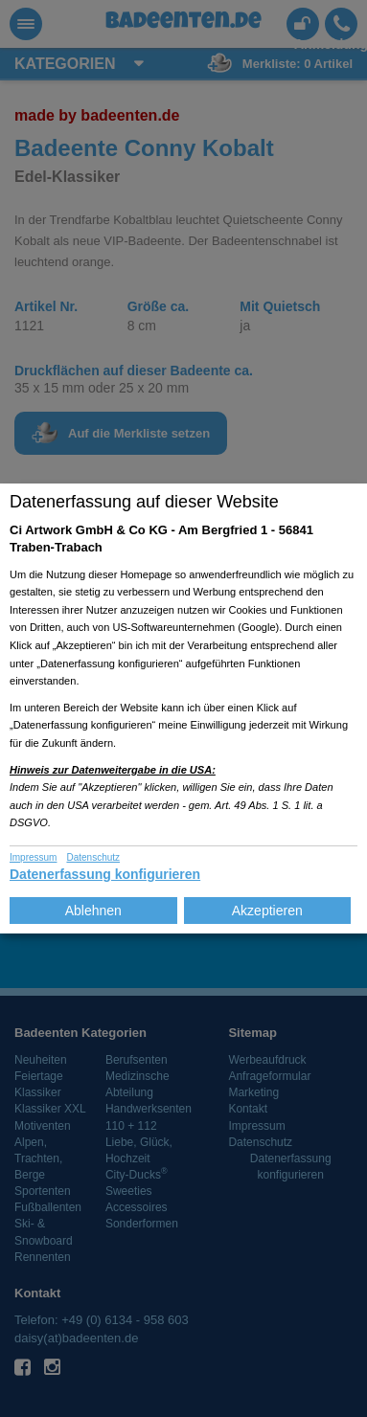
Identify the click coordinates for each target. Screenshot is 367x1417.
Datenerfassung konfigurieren (105, 874)
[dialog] (183, 708)
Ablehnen (93, 910)
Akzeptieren (267, 910)
